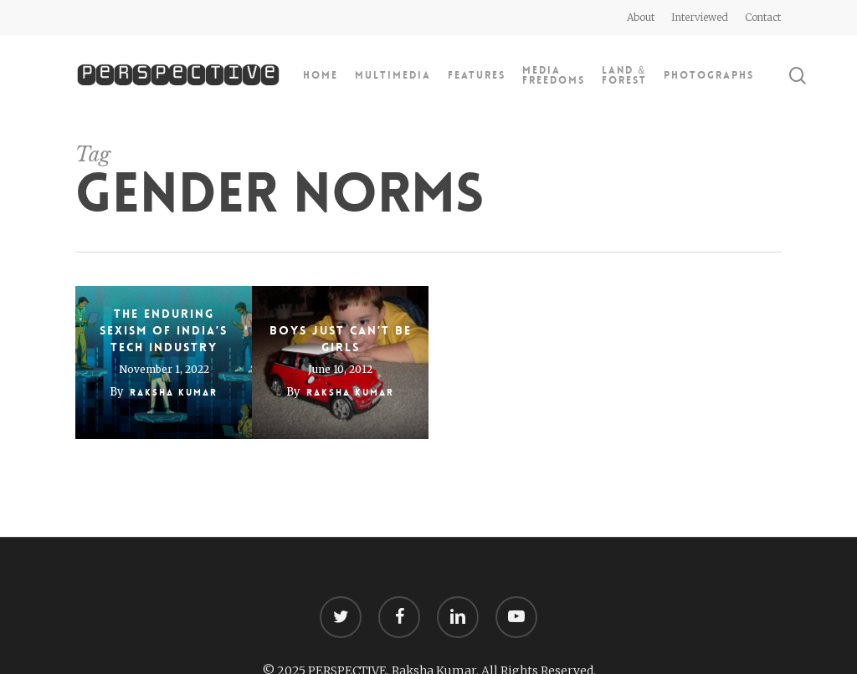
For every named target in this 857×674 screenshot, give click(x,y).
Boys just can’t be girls (340, 339)
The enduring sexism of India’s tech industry (164, 330)
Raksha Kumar (174, 392)
